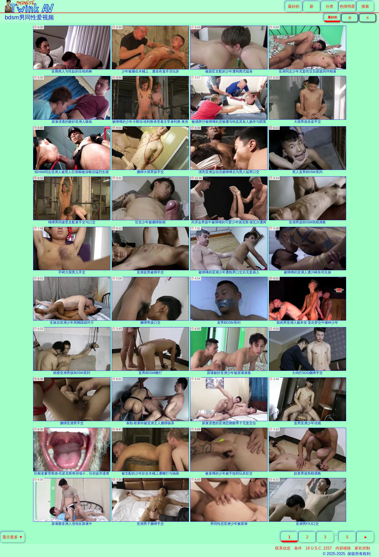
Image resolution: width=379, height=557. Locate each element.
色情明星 (347, 6)
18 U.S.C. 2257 (319, 548)
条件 (298, 548)
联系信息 (283, 548)
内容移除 (343, 548)
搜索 (365, 6)
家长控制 (362, 548)
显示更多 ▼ (12, 537)
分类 (329, 6)
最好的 (293, 6)
